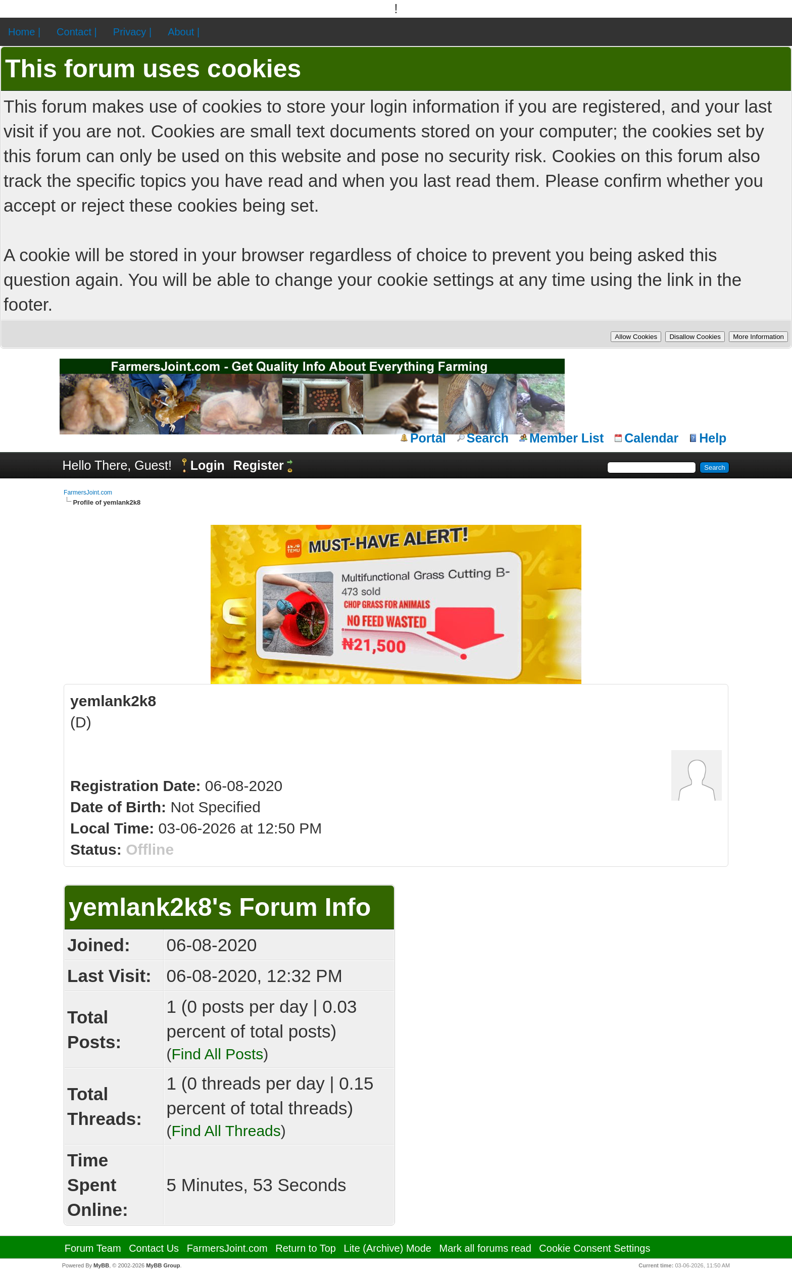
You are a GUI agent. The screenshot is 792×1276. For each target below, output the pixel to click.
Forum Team (93, 1248)
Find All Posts (218, 1054)
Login (207, 465)
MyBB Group (163, 1265)
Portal (428, 438)
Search (488, 438)
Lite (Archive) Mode (387, 1248)
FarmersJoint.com (88, 492)
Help (712, 438)
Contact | (77, 31)
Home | (24, 31)
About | (184, 31)
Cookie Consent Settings (594, 1248)
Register (258, 465)
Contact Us (154, 1248)
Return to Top (305, 1248)
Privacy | (132, 31)
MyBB (101, 1265)
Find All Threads (226, 1130)
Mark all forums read (485, 1248)
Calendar (651, 438)
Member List (566, 438)
